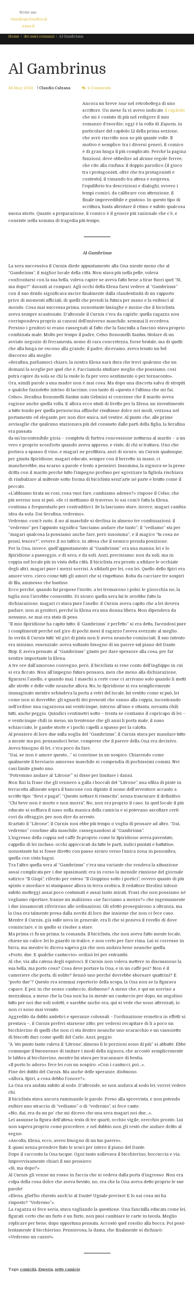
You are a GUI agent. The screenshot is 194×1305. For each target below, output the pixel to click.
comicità (28, 1269)
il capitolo (174, 110)
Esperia (45, 1269)
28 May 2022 (20, 88)
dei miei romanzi (39, 36)
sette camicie (67, 1269)
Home (13, 36)
